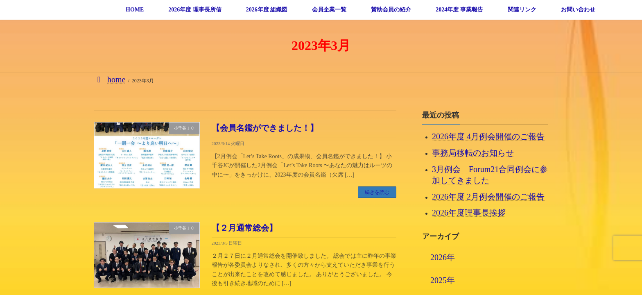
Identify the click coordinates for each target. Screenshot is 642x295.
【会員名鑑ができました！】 (265, 127)
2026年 (442, 256)
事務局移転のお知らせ (473, 152)
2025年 (442, 279)
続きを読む (377, 192)
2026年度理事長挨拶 (469, 212)
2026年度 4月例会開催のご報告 (488, 136)
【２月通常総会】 (244, 227)
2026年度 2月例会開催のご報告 (488, 196)
